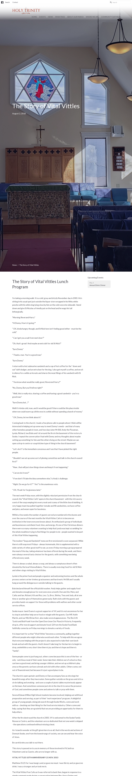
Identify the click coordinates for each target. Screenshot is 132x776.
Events (42, 17)
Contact (15, 2)
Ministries (60, 17)
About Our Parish (75, 17)
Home (34, 17)
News (50, 17)
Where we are (92, 17)
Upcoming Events (95, 277)
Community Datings (110, 17)
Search (7, 2)
